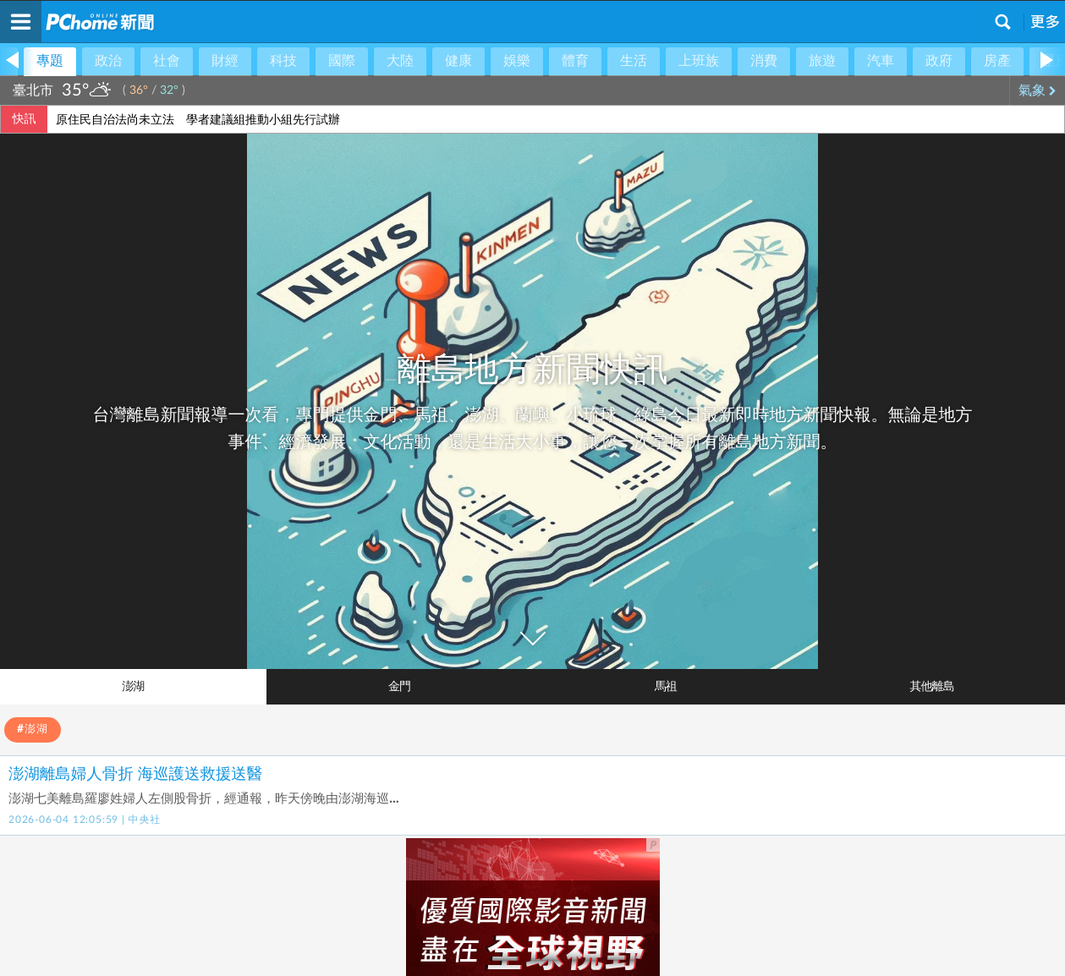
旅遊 (822, 61)
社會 (166, 61)
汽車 (880, 61)
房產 (997, 61)
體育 (575, 61)
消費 (763, 61)
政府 (938, 61)
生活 (633, 61)
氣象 (1037, 90)
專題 (49, 61)
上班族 (698, 61)
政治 (108, 61)
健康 (458, 61)
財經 (225, 61)
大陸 (400, 61)
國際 (341, 61)
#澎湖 (32, 729)
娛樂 (516, 61)
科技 (283, 61)
